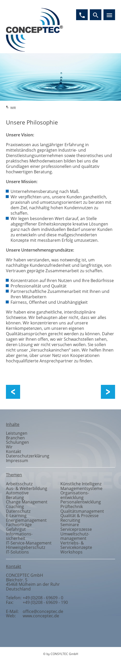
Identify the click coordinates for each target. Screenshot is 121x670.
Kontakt (13, 451)
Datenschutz (18, 511)
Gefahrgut (16, 529)
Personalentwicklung (80, 502)
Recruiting (70, 520)
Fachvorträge (19, 524)
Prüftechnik (71, 506)
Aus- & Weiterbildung (26, 488)
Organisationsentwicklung (74, 495)
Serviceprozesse (76, 529)
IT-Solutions (17, 552)
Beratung (15, 497)
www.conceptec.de (41, 616)
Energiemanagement (26, 520)
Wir (9, 447)
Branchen (15, 438)
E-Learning (16, 515)
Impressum (17, 460)
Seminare (69, 524)
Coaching (15, 506)
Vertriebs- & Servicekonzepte (76, 545)
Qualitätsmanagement (82, 511)
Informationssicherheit (19, 536)
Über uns (32, 392)
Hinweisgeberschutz (25, 547)
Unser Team (105, 392)
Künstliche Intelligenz (80, 484)
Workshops (71, 552)
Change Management (26, 502)
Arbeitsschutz (19, 484)
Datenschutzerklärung (27, 456)
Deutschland (18, 589)
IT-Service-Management (29, 543)
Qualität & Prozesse (79, 515)
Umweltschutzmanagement (74, 536)
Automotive (17, 493)
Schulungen (17, 442)
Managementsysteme (81, 488)
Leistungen (16, 433)
